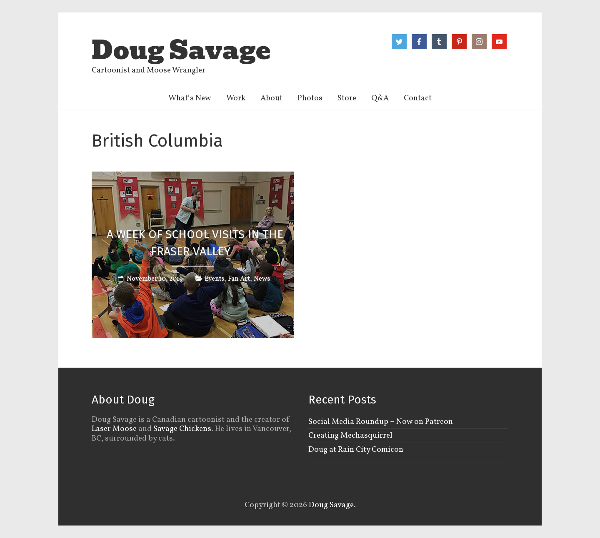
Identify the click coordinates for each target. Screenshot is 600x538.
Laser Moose (114, 428)
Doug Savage (181, 50)
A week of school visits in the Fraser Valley (195, 242)
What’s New (189, 98)
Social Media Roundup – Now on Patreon (380, 421)
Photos (310, 98)
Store (347, 98)
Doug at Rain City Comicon (355, 449)
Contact (418, 98)
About (271, 98)
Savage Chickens (182, 428)
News (262, 279)
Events (214, 279)
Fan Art (239, 279)
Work (235, 98)
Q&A (380, 98)
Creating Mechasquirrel (350, 435)
